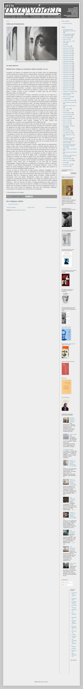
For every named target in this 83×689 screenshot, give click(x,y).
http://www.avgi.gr (67, 23)
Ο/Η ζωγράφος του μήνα (69, 134)
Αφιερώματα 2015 (67, 72)
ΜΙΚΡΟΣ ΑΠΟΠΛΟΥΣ (74, 628)
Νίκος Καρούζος (67, 131)
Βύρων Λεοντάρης (67, 89)
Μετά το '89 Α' (66, 120)
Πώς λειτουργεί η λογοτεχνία (72, 499)
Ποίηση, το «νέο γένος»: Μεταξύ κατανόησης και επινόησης (73, 482)
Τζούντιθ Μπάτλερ (67, 158)
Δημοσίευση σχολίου (13, 204)
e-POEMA (74, 646)
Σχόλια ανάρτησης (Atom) (19, 210)
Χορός (64, 162)
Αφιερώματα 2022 (67, 86)
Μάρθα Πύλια (66, 116)
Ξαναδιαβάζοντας (67, 132)
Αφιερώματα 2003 (67, 50)
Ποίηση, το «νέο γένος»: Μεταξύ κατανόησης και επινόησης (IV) (69, 516)
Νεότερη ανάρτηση (11, 207)
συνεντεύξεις (66, 166)
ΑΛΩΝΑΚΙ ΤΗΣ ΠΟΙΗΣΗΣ (74, 594)
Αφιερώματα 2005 (67, 53)
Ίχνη (64, 44)
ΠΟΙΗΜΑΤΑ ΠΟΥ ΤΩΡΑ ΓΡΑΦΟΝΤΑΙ (68, 138)
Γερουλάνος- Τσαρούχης (69, 91)
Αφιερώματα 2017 (67, 76)
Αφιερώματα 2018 (67, 78)
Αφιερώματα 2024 (67, 87)
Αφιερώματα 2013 (67, 69)
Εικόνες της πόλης (67, 96)
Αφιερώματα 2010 (67, 63)
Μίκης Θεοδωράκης (68, 118)
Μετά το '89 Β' (66, 122)
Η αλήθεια (65, 98)
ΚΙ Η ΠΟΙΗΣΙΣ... (74, 614)
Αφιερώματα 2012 (67, 67)
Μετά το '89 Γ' (66, 124)
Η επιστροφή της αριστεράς (70, 102)
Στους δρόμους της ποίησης (70, 152)
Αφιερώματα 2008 (67, 59)
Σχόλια (65, 585)
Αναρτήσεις (66, 582)
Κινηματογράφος (67, 112)
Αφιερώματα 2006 (67, 55)
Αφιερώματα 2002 (67, 48)
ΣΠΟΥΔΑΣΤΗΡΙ (74, 637)
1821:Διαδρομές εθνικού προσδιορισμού (69, 34)
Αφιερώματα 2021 (67, 84)
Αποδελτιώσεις (66, 46)
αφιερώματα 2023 (67, 164)
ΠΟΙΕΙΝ (74, 634)
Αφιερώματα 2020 (67, 82)
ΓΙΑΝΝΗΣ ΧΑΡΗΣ (74, 602)
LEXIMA (74, 648)
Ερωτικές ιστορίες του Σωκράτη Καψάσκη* (72, 419)
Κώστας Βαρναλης (67, 114)
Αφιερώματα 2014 (67, 70)
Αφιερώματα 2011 (67, 65)
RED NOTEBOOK (74, 655)
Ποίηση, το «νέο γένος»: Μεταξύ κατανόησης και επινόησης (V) (69, 464)
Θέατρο (65, 110)
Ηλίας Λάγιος (66, 108)
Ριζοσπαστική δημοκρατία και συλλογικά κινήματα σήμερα (69, 146)
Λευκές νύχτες (73, 434)
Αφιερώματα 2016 (67, 74)
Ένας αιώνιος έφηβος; (73, 564)
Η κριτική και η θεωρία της (69, 105)
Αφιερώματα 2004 (67, 52)
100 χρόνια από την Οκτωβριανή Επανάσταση (69, 30)
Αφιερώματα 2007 (67, 57)
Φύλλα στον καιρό (67, 160)
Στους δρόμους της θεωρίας (70, 149)
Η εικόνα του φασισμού (68, 100)
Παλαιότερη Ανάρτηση (51, 207)
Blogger (46, 681)
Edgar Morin (66, 39)
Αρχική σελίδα (30, 207)
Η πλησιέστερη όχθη (68, 449)
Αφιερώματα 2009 (67, 61)
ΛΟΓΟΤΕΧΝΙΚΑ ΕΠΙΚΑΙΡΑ (74, 622)
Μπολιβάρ (65, 129)
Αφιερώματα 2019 (67, 80)
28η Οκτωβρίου (67, 37)
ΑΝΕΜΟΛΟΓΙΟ (74, 599)
